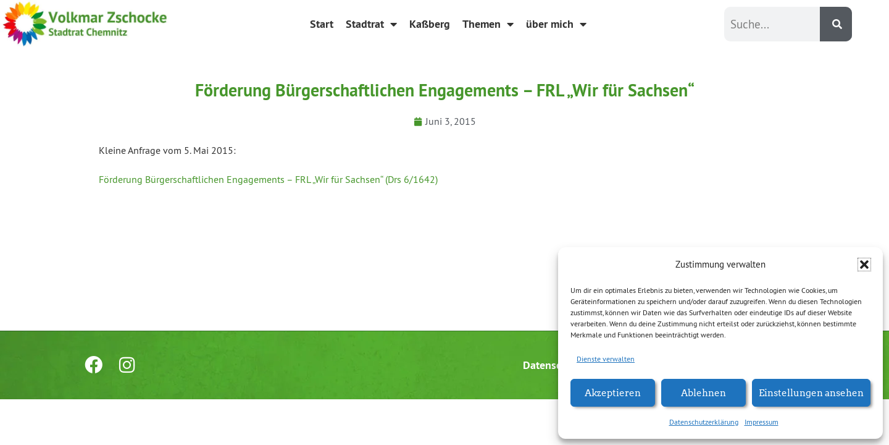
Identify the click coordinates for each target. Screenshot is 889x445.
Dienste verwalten (606, 358)
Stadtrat (371, 24)
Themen (488, 24)
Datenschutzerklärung (703, 421)
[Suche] (836, 24)
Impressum (761, 421)
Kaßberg (429, 24)
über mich (556, 24)
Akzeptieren (613, 392)
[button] (864, 264)
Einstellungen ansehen (811, 392)
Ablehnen (703, 392)
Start (321, 24)
